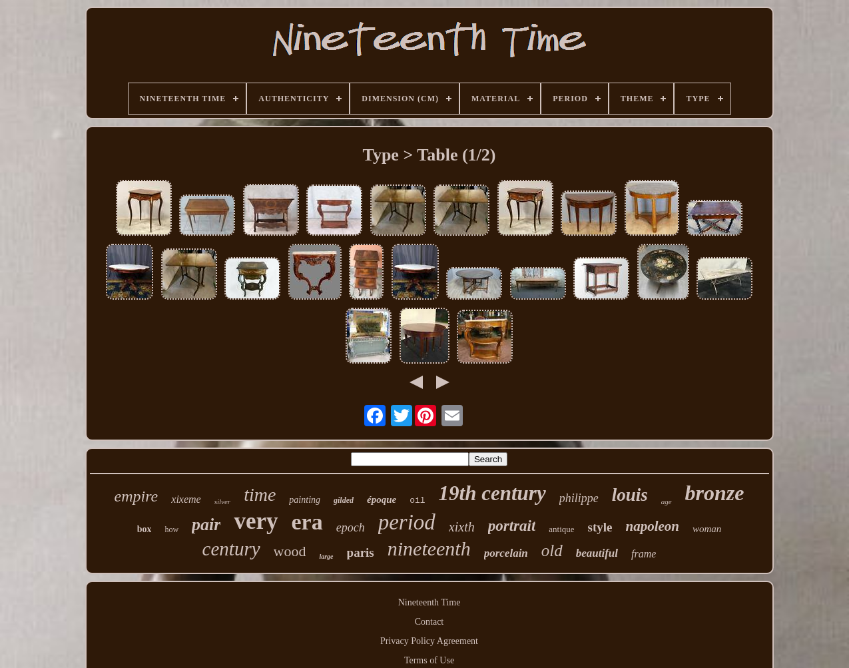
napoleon (653, 526)
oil (417, 500)
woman (707, 528)
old (552, 550)
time (260, 494)
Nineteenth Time (429, 602)
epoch (350, 527)
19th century (492, 493)
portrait (512, 525)
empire (136, 496)
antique (561, 529)
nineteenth (429, 548)
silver (222, 501)
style (600, 527)
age (666, 501)
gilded (344, 500)
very (256, 521)
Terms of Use (429, 660)
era (307, 521)
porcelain (506, 553)
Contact (429, 622)
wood (290, 551)
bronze (714, 493)
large (326, 556)
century (231, 548)
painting (304, 500)
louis (630, 495)
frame (643, 553)
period (406, 522)
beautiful (597, 553)
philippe (579, 498)
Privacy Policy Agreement (429, 641)
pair (206, 524)
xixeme (185, 499)
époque (381, 499)
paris (360, 552)
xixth (462, 526)
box (144, 529)
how (171, 529)
